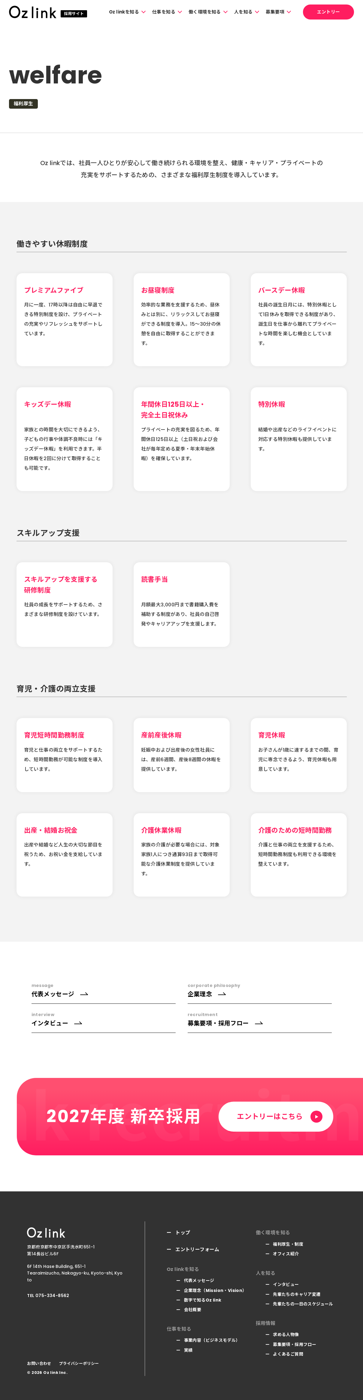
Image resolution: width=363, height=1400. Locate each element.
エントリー (328, 12)
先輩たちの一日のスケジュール (303, 1304)
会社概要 (192, 1310)
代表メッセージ (199, 1281)
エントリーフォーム (197, 1249)
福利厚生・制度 (288, 1244)
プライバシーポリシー (79, 1363)
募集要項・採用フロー (294, 1344)
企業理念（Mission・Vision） (215, 1290)
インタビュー (286, 1284)
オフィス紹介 (286, 1254)
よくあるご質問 (288, 1354)
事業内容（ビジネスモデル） (212, 1340)
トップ (182, 1232)
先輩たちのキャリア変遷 (296, 1294)
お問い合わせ (39, 1363)
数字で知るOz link (203, 1300)
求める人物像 (286, 1335)
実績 (188, 1350)
